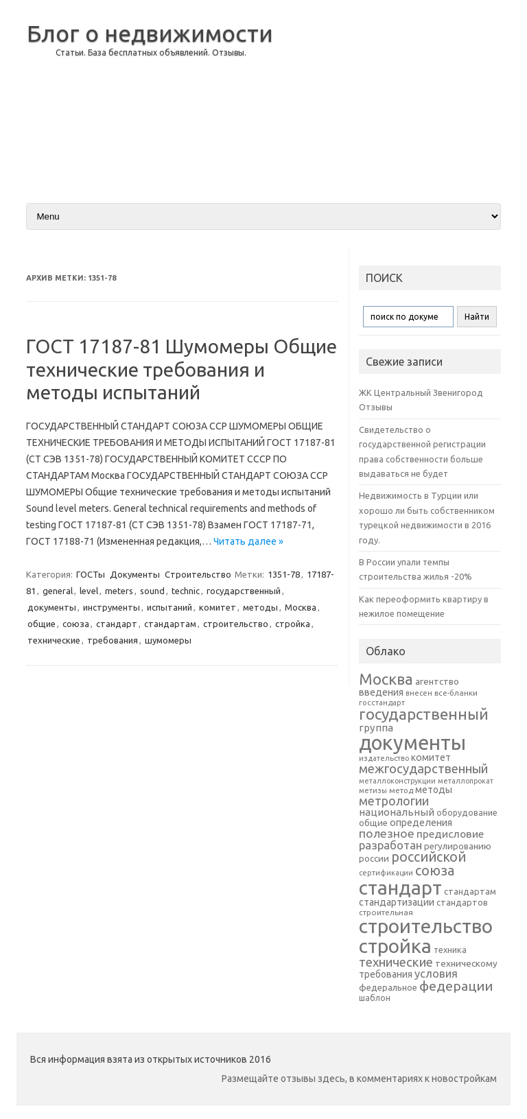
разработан (390, 844)
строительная (386, 912)
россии (374, 858)
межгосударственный (423, 768)
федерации (456, 985)
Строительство (198, 574)
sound (152, 591)
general (58, 591)
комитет (217, 607)
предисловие (450, 833)
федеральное (388, 987)
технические (53, 640)
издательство (384, 758)
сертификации (386, 873)
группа (376, 727)
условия (436, 973)
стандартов (462, 902)
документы (51, 607)
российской (428, 856)
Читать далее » (248, 541)
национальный (396, 812)
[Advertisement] (391, 95)
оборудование (466, 812)
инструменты (111, 607)
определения (421, 822)
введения (381, 692)
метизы (373, 790)
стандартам (170, 623)
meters (119, 591)
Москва (300, 607)
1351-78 (284, 574)
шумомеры (168, 640)
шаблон (374, 997)
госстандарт (382, 702)
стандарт (116, 623)
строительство (235, 623)
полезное (386, 833)
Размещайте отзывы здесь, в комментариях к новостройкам (359, 1078)
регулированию (457, 846)
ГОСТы (90, 574)
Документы (135, 574)
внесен (419, 693)
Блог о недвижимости (150, 33)
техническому (466, 963)
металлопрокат (465, 781)
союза (75, 623)
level (89, 591)
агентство (437, 681)
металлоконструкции (397, 781)
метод (401, 790)
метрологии (394, 801)
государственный (244, 591)
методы (260, 607)
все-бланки (456, 692)
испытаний (169, 607)
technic (186, 591)
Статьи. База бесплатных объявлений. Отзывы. (151, 52)
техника (450, 949)
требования (112, 640)
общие (41, 623)
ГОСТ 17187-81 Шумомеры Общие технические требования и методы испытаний (181, 369)
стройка (292, 623)
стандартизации (396, 902)
